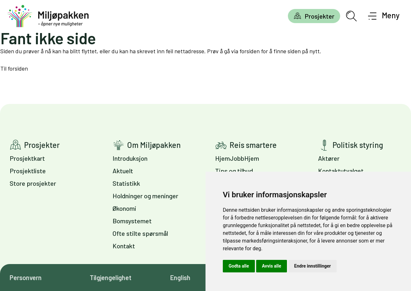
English (180, 277)
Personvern (26, 277)
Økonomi (124, 208)
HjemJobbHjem (237, 158)
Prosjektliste (28, 171)
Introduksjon (130, 158)
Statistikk (126, 183)
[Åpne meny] (384, 16)
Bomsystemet (132, 221)
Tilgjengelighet (110, 277)
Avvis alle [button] (271, 266)
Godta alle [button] (239, 266)
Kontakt (124, 246)
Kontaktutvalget (341, 171)
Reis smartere (253, 145)
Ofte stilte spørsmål (140, 233)
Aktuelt (123, 171)
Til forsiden (14, 68)
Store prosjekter (33, 183)
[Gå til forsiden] (48, 16)
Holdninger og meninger (145, 196)
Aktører (329, 158)
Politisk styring (357, 145)
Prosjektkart (27, 158)
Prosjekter (319, 16)
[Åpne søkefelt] (351, 16)
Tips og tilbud (234, 171)
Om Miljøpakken (154, 145)
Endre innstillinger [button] (312, 266)
